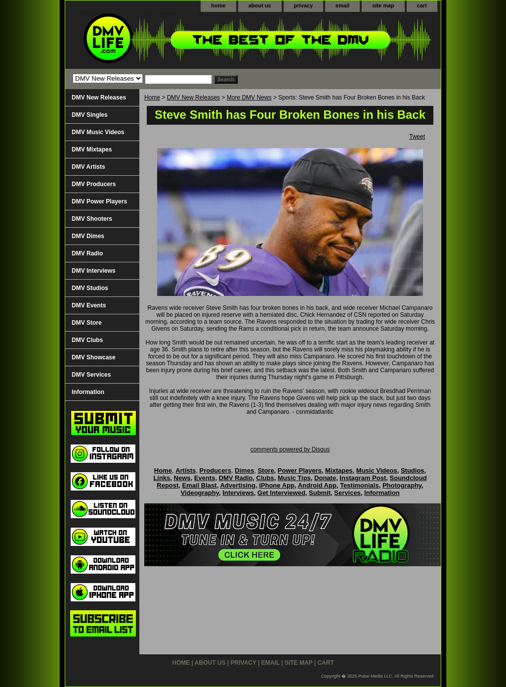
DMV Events (89, 305)
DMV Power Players (99, 201)
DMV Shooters (92, 218)
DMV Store (87, 322)
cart (422, 5)
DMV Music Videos (98, 132)
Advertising (237, 485)
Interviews (238, 492)
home (218, 5)
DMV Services (91, 374)
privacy (303, 5)
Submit (320, 492)
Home (152, 97)
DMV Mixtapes (92, 149)
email (342, 5)
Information (88, 392)
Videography (199, 492)
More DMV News (249, 97)
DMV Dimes (88, 236)
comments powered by (290, 449)
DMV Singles (90, 114)
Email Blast (199, 485)
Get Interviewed (281, 492)
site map (383, 5)
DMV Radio (87, 253)
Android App (317, 485)
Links (161, 478)
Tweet (417, 136)
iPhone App (277, 485)
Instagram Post (362, 478)
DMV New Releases (193, 97)
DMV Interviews (94, 270)
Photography (402, 485)
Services (347, 492)
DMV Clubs (87, 340)
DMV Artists (88, 166)
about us (260, 5)
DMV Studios (90, 288)
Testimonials (359, 485)
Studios (412, 470)
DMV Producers (94, 184)
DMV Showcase (94, 357)
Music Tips (294, 478)
